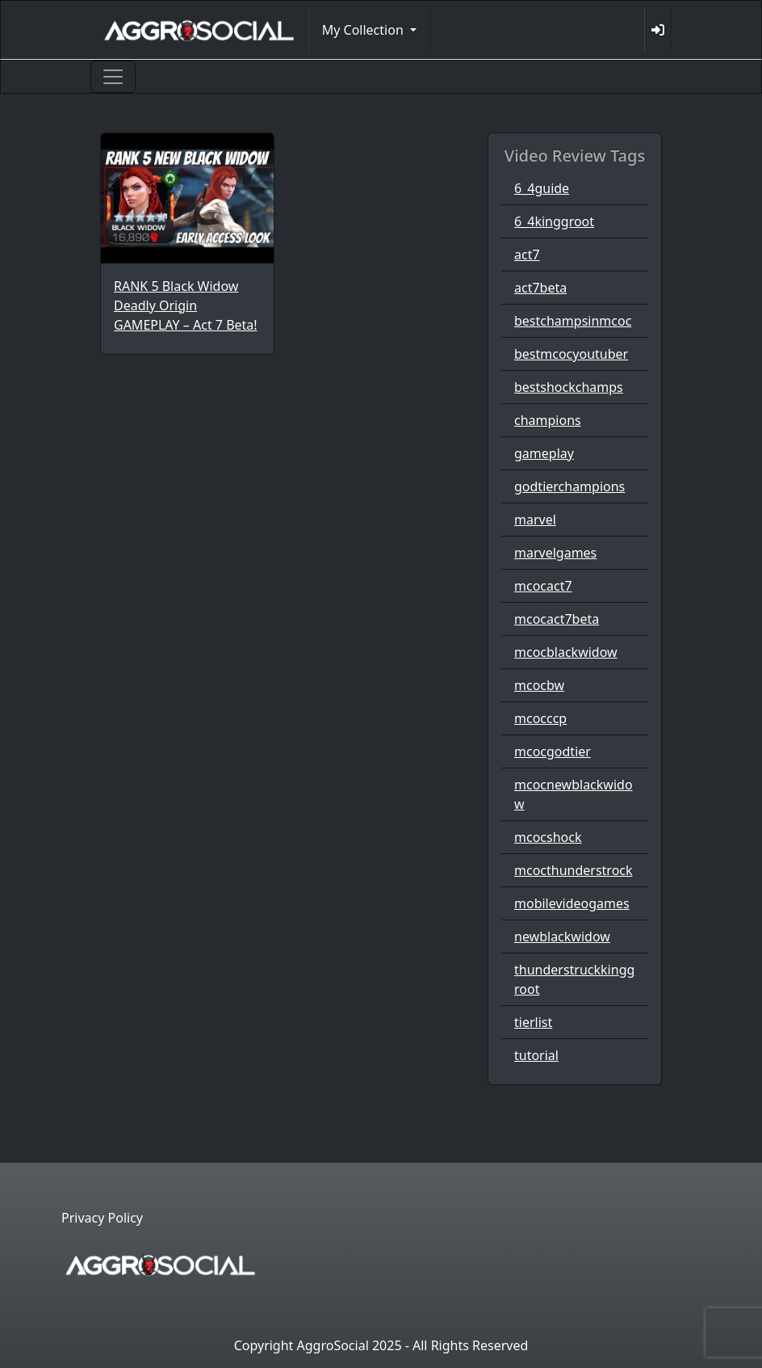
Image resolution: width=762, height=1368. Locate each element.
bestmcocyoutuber (571, 354)
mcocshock (547, 837)
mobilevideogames (572, 903)
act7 (527, 254)
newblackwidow (562, 936)
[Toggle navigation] (113, 77)
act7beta (540, 288)
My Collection (364, 30)
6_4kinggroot (554, 221)
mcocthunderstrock (573, 870)
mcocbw (539, 685)
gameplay (544, 453)
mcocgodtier (552, 751)
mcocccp (540, 718)
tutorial (536, 1055)
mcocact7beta (556, 619)
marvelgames (555, 553)
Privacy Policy (102, 1218)
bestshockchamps (568, 387)
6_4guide (541, 188)
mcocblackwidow (566, 652)
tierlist (533, 1022)
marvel (535, 519)
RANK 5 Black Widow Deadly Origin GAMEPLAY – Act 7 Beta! (185, 305)
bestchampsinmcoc (572, 321)
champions (547, 420)
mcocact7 (543, 586)
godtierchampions (569, 486)
